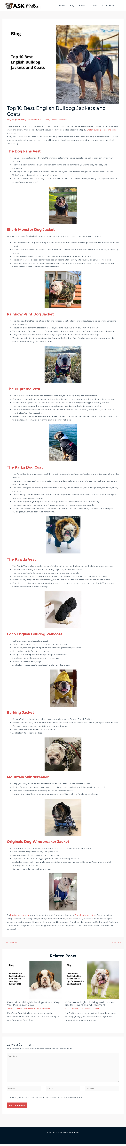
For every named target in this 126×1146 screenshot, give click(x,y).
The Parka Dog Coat (29, 467)
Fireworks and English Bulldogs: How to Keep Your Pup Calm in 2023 (31, 1003)
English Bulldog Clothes (23, 119)
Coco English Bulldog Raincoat (40, 634)
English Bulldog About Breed (42, 1008)
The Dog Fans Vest (27, 151)
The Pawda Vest (24, 559)
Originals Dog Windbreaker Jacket (44, 841)
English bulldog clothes (86, 915)
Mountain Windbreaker (32, 776)
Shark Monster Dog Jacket (35, 229)
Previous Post (10, 943)
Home (67, 5)
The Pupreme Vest (27, 388)
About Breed (109, 5)
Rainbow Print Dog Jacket (35, 314)
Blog (76, 5)
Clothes (95, 5)
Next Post (117, 943)
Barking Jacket (23, 712)
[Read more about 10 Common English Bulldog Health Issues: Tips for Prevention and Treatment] (92, 980)
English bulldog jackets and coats (102, 130)
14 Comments (71, 1008)
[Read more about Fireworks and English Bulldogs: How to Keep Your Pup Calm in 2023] (34, 980)
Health (85, 5)
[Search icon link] (120, 5)
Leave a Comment (60, 119)
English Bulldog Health (93, 1008)
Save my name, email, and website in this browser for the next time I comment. (47, 1099)
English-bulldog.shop (20, 915)
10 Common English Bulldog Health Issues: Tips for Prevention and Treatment (90, 1003)
